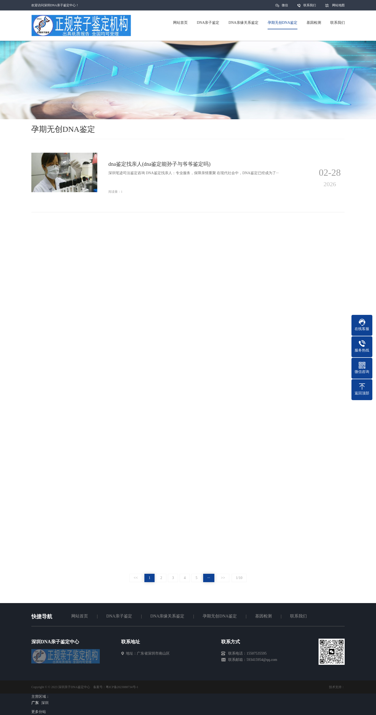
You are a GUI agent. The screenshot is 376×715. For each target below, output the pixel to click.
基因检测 (263, 616)
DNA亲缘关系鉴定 (167, 616)
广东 (35, 703)
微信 (285, 6)
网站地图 (338, 5)
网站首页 (79, 616)
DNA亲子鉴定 (119, 616)
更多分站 (38, 712)
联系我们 (309, 5)
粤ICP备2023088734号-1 (122, 687)
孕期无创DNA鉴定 (220, 616)
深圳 (45, 703)
